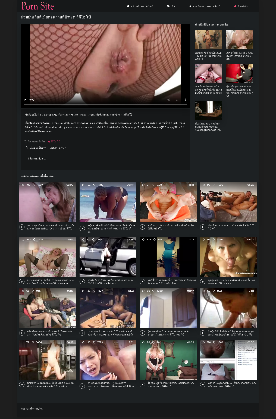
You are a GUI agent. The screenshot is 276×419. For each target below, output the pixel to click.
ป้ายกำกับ (241, 6)
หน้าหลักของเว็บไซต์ (140, 6)
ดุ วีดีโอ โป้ (54, 141)
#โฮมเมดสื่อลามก (37, 158)
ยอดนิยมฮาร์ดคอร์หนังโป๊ (204, 6)
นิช (171, 6)
